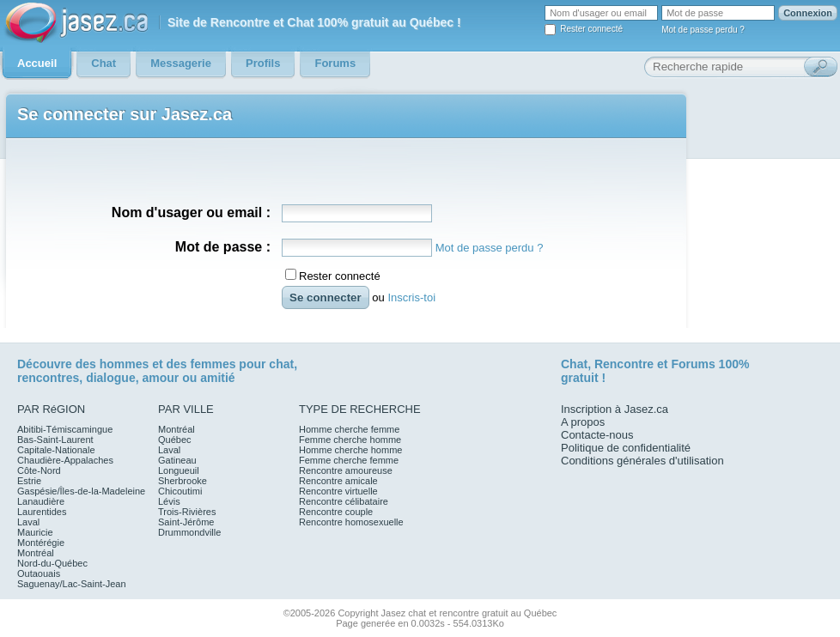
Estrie (29, 481)
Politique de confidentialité (626, 447)
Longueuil (178, 470)
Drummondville (189, 532)
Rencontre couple (336, 512)
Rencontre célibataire (343, 501)
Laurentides (42, 512)
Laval (28, 522)
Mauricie (35, 532)
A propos (583, 422)
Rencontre (624, 364)
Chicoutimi (180, 491)
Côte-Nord (39, 470)
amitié (217, 378)
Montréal (35, 553)
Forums (693, 364)
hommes (124, 364)
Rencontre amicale (338, 481)
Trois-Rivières (187, 512)
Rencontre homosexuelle (351, 522)
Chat (574, 364)
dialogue (111, 378)
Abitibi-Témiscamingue (65, 429)
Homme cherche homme (350, 450)
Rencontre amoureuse (346, 470)
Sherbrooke (182, 481)
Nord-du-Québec (52, 563)
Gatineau (177, 460)
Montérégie (40, 542)
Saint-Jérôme (186, 522)
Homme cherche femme (349, 429)
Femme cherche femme (349, 460)
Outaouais (38, 573)
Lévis (169, 501)
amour (160, 378)
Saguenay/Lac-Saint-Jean (71, 584)
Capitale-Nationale (56, 450)
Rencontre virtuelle (338, 491)
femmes (213, 364)
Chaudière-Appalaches (65, 460)
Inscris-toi (411, 297)
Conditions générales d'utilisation (642, 460)
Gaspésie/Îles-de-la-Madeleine (81, 491)
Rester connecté (591, 28)
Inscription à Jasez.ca (614, 409)
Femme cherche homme (350, 439)
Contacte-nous (597, 434)
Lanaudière (40, 501)
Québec (175, 439)
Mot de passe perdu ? (703, 29)
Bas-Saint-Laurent (55, 439)
